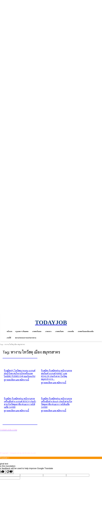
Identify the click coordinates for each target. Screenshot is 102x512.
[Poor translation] (9, 472)
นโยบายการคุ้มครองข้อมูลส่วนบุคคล (20, 440)
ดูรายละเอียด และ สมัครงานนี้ (16, 379)
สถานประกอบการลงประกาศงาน (18, 448)
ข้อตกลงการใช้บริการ (14, 444)
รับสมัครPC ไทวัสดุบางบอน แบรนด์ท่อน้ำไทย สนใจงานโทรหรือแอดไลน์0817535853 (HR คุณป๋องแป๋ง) (19, 373)
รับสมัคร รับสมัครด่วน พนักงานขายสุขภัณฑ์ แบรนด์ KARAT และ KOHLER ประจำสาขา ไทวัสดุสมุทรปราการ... (56, 374)
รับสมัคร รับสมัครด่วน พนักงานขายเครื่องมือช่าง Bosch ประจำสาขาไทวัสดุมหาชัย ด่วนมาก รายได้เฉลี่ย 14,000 (56, 402)
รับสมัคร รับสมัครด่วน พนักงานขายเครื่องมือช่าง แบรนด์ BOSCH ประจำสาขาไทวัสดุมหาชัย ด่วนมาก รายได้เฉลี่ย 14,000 (20, 402)
